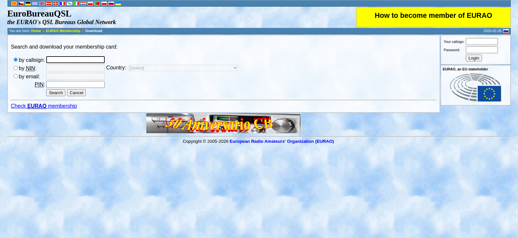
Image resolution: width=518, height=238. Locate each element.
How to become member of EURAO (433, 16)
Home (36, 31)
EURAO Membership (63, 31)
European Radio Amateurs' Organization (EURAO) (282, 141)
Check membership (44, 106)
